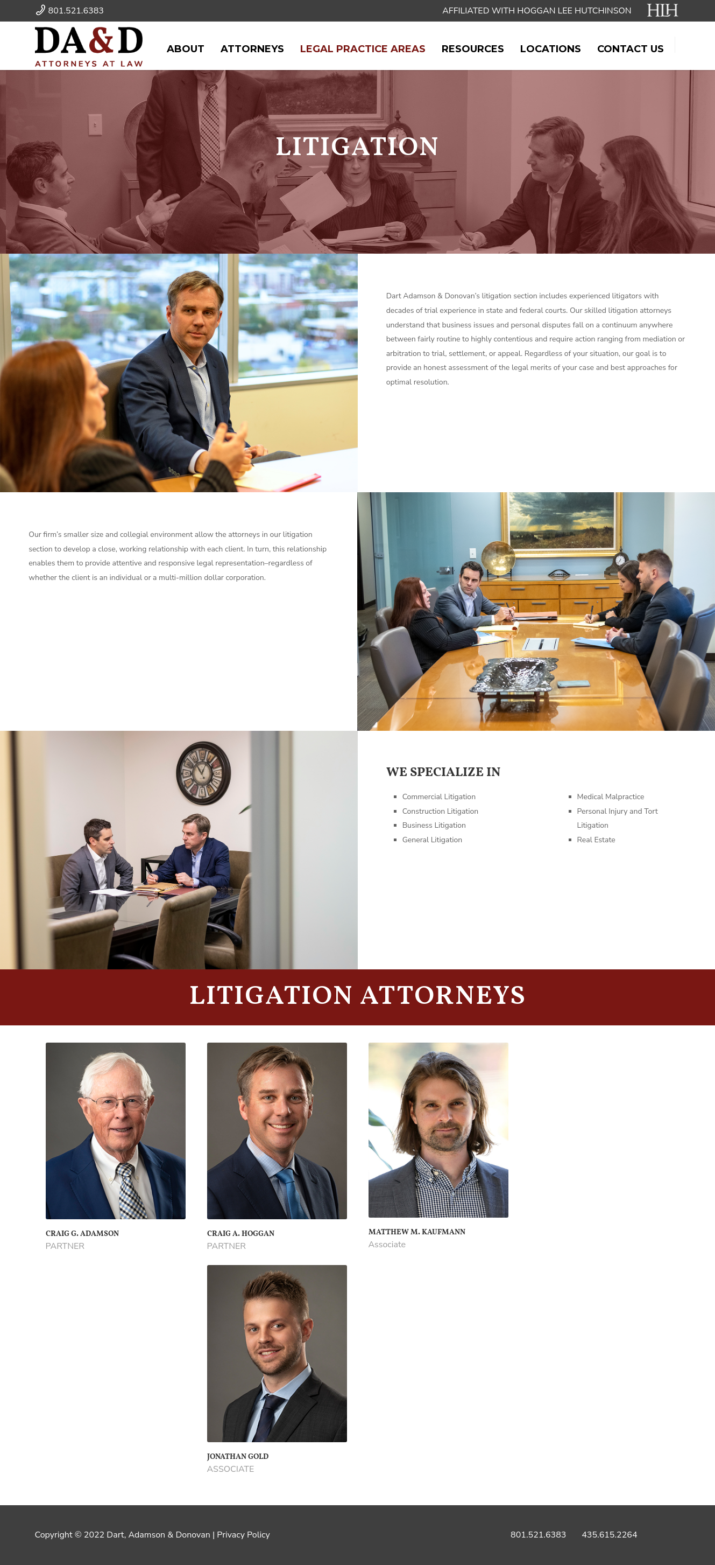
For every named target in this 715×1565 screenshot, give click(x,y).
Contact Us (630, 49)
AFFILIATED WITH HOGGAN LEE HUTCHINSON (561, 11)
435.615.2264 (609, 1535)
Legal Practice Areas (363, 49)
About (185, 49)
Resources (473, 49)
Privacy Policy (243, 1535)
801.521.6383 (538, 1535)
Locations (550, 49)
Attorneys (252, 49)
